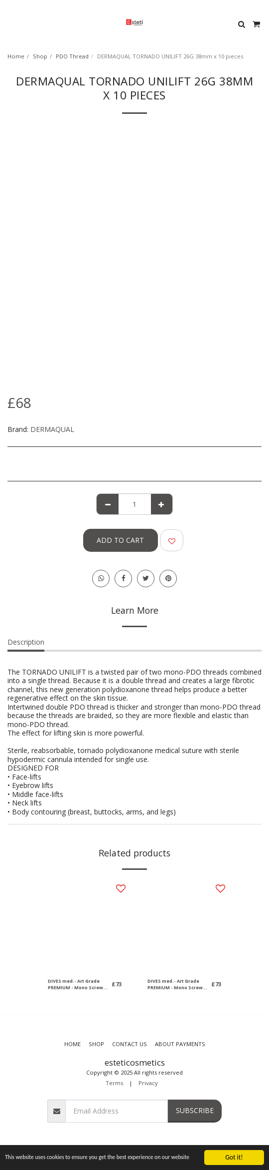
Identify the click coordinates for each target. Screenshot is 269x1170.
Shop (40, 56)
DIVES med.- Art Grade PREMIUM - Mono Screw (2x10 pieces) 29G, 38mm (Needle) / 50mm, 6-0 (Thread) (76, 984)
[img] (85, 925)
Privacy (148, 1083)
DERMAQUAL (52, 429)
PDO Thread (72, 56)
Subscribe (195, 1110)
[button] (10, 23)
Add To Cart (120, 540)
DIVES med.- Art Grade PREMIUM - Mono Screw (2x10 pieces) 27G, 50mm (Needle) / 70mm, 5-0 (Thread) (175, 984)
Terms (114, 1083)
